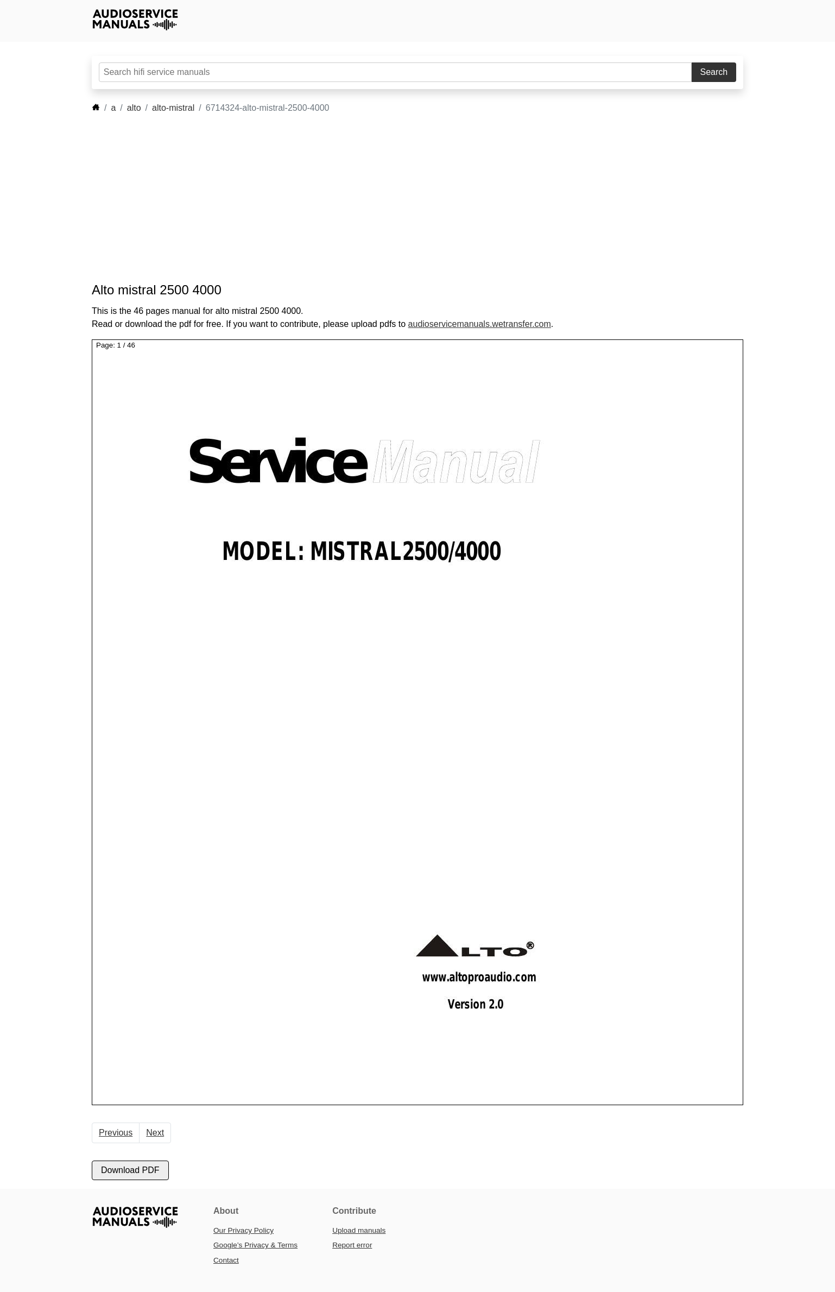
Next (155, 1132)
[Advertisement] (401, 198)
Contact (226, 1260)
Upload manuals (358, 1230)
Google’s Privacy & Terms (255, 1245)
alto (134, 107)
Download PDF (130, 1170)
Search (714, 72)
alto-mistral (173, 107)
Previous (115, 1132)
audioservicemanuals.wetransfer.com (479, 324)
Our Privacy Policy (243, 1230)
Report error (352, 1245)
